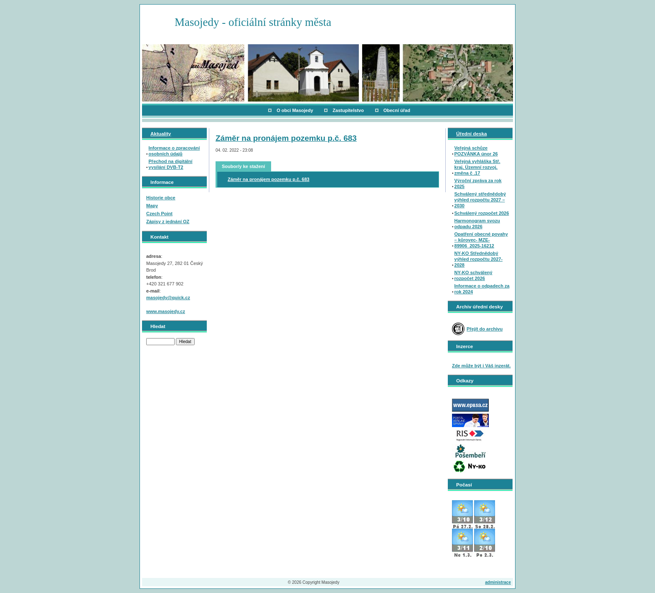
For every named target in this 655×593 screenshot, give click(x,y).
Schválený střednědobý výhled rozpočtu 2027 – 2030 (480, 199)
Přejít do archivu (485, 328)
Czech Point (159, 213)
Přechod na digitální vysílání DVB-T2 (171, 164)
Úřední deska (471, 133)
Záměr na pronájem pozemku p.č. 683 (286, 138)
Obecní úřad (396, 110)
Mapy (152, 205)
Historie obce (160, 197)
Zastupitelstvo (348, 110)
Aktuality (160, 133)
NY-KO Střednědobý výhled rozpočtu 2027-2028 (478, 259)
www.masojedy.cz (165, 311)
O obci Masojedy (295, 110)
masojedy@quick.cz (168, 297)
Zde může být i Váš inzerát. (481, 365)
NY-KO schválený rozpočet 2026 (473, 275)
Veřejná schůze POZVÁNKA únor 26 (476, 150)
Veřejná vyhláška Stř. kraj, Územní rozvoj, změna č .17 (477, 167)
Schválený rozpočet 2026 (481, 213)
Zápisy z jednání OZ (167, 221)
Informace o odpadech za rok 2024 (482, 288)
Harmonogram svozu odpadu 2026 (477, 223)
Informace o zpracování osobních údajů (174, 150)
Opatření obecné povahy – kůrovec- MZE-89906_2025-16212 (481, 240)
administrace (498, 582)
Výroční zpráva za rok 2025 (478, 183)
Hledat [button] (185, 341)
